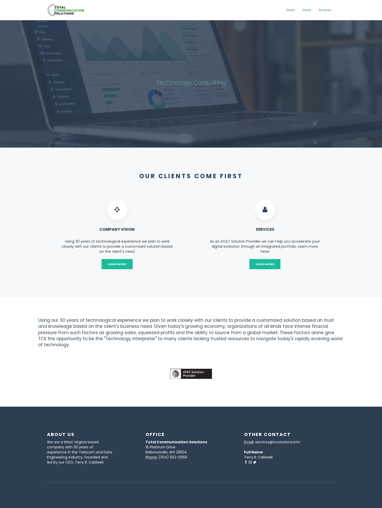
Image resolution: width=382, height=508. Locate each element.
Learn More (117, 264)
